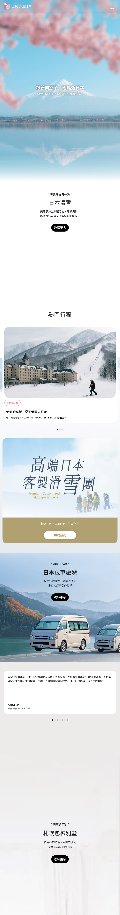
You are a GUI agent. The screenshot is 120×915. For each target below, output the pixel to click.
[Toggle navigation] (111, 6)
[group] (60, 374)
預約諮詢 (60, 535)
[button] (57, 429)
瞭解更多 (60, 227)
